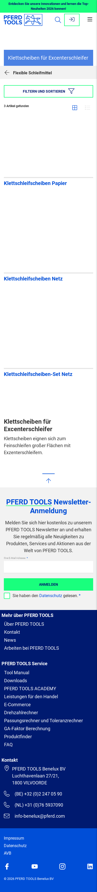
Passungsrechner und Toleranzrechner (43, 720)
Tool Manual (16, 672)
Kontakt (12, 632)
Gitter (75, 108)
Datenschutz (50, 595)
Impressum (14, 838)
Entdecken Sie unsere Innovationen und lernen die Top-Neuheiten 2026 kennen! (48, 6)
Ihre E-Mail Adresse (15, 558)
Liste (87, 108)
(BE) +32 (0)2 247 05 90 (33, 794)
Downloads (15, 680)
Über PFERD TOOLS (24, 624)
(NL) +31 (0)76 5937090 (33, 805)
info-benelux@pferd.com (34, 816)
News (10, 640)
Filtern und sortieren (48, 91)
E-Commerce (17, 704)
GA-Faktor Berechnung (27, 728)
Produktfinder (18, 736)
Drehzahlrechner (21, 712)
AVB (7, 853)
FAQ (8, 744)
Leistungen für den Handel (31, 696)
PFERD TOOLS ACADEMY (30, 688)
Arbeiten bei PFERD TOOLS (31, 648)
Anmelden (48, 584)
